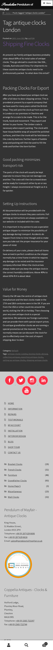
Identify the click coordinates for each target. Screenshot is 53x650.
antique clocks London (18, 354)
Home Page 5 (14, 486)
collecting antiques (11, 357)
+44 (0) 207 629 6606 (25, 533)
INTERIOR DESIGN (17, 436)
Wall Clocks (13, 497)
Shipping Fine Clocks (26, 43)
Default (15, 350)
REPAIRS (12, 414)
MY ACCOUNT (14, 425)
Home (8, 13)
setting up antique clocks (14, 360)
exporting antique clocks (32, 357)
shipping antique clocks (37, 360)
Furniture (12, 475)
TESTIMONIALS (15, 419)
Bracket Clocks (15, 464)
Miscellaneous (15, 491)
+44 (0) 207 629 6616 (17, 537)
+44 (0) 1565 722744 (17, 624)
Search (26, 645)
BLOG (10, 441)
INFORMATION (15, 408)
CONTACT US (14, 452)
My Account (9, 645)
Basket (41, 643)
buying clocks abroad (38, 354)
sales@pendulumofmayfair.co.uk (26, 540)
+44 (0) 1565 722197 (25, 620)
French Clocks (14, 469)
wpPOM (31, 38)
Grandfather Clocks (17, 480)
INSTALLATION (15, 430)
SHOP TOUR (14, 447)
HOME (11, 403)
